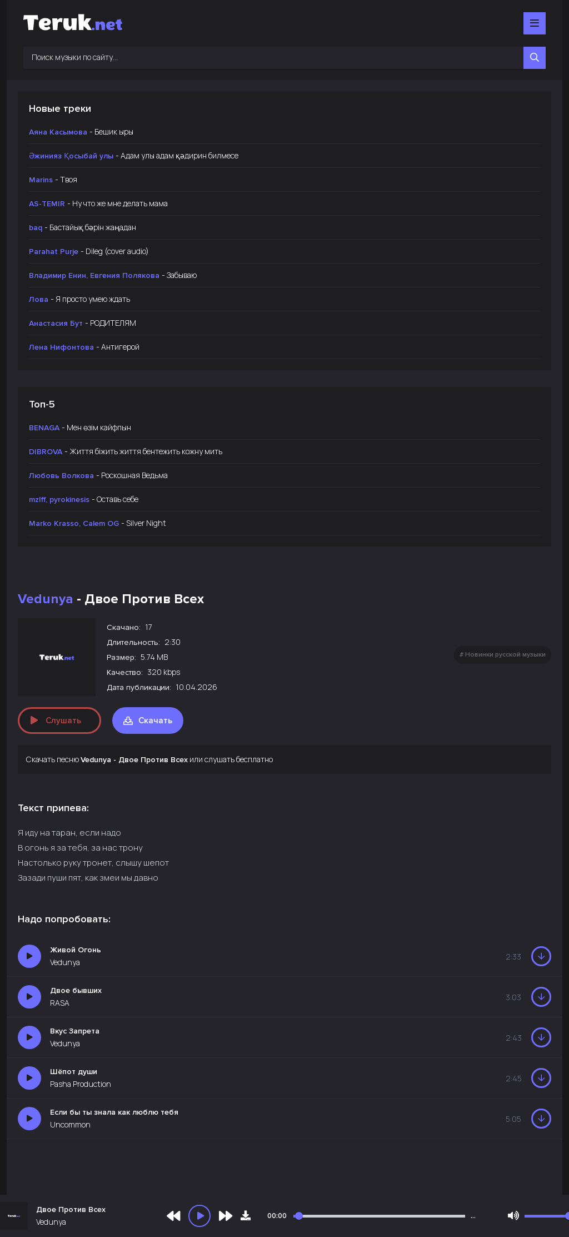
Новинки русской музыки (505, 654)
